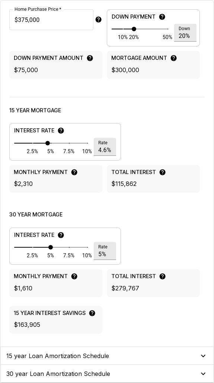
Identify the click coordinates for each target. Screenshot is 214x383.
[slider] (134, 29)
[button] (107, 356)
